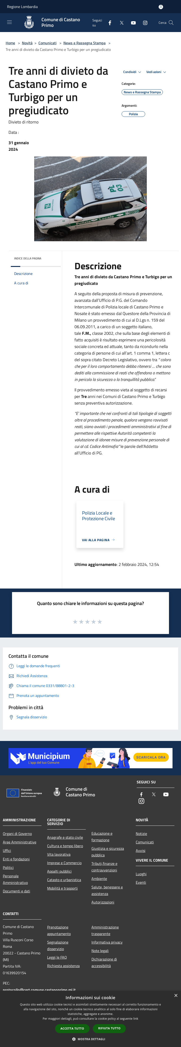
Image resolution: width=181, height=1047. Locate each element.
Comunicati (47, 43)
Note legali (100, 950)
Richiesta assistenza (63, 966)
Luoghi (141, 874)
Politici (8, 867)
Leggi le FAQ (57, 957)
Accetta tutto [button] (72, 1029)
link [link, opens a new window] (135, 1019)
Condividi (133, 72)
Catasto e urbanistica (64, 880)
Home (10, 43)
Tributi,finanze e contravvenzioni (104, 867)
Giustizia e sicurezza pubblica (107, 852)
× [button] (175, 996)
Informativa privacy (107, 942)
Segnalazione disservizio (57, 945)
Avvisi (140, 850)
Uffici (7, 850)
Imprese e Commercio (64, 863)
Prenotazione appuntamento (59, 930)
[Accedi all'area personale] (160, 6)
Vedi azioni (157, 72)
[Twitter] (119, 22)
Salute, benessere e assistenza (107, 890)
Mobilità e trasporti (62, 888)
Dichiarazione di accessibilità (104, 962)
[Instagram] (143, 22)
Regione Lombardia (22, 6)
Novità (27, 43)
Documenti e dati (16, 891)
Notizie (141, 833)
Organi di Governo (17, 833)
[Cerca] (171, 22)
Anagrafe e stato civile (65, 837)
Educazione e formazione (101, 836)
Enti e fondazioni (16, 859)
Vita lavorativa (58, 854)
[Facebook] (108, 22)
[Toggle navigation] (9, 22)
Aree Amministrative (19, 842)
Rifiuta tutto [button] (109, 1028)
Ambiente (99, 878)
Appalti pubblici (59, 871)
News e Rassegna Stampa (84, 43)
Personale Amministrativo (15, 879)
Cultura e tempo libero (65, 846)
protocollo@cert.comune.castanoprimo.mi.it (39, 990)
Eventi (141, 882)
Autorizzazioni (102, 902)
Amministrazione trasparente (105, 930)
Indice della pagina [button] (27, 258)
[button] (90, 1039)
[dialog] (90, 1019)
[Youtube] (131, 22)
